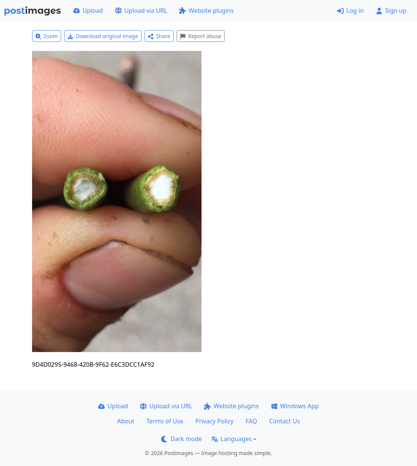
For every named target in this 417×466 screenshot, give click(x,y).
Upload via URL (141, 10)
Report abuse (200, 36)
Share (159, 36)
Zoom (46, 36)
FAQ (251, 421)
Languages (231, 439)
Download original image (103, 36)
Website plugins (206, 10)
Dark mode (181, 439)
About (125, 421)
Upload (88, 10)
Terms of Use (164, 421)
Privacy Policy (214, 421)
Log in (350, 10)
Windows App (295, 406)
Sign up (391, 10)
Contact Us (284, 421)
